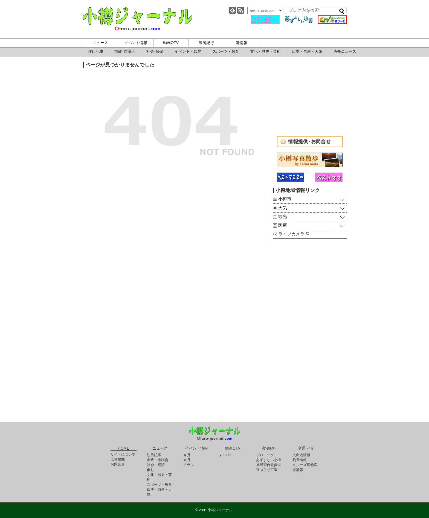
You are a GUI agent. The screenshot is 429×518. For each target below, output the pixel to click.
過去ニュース (344, 51)
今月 (186, 455)
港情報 (241, 42)
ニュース (100, 42)
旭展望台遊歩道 (268, 465)
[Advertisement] (310, 96)
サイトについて (123, 454)
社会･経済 (155, 51)
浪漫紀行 (206, 42)
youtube (226, 455)
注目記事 (95, 51)
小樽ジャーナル (137, 19)
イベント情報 (135, 42)
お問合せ (118, 464)
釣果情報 (299, 460)
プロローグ (265, 455)
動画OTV (171, 42)
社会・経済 (156, 465)
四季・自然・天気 (307, 51)
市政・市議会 (157, 460)
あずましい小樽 (268, 460)
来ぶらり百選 (266, 470)
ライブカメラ (293, 234)
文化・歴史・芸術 (265, 51)
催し (150, 470)
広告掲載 (118, 459)
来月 (186, 460)
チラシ (188, 465)
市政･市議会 (124, 51)
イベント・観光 (188, 51)
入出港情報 (301, 455)
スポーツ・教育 (225, 51)
